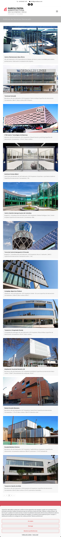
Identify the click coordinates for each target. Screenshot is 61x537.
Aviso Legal (35, 534)
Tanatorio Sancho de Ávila (12, 486)
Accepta (30, 521)
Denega (30, 526)
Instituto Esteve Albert (11, 174)
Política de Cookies (27, 534)
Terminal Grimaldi (10, 96)
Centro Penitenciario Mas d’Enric (14, 57)
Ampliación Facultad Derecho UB (14, 369)
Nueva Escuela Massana (11, 408)
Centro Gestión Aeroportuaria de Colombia (17, 213)
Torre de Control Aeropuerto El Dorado (16, 252)
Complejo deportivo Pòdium (13, 291)
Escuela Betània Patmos (12, 447)
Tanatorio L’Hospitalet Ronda (13, 330)
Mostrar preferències (30, 531)
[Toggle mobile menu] (57, 11)
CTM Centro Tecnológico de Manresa (16, 135)
